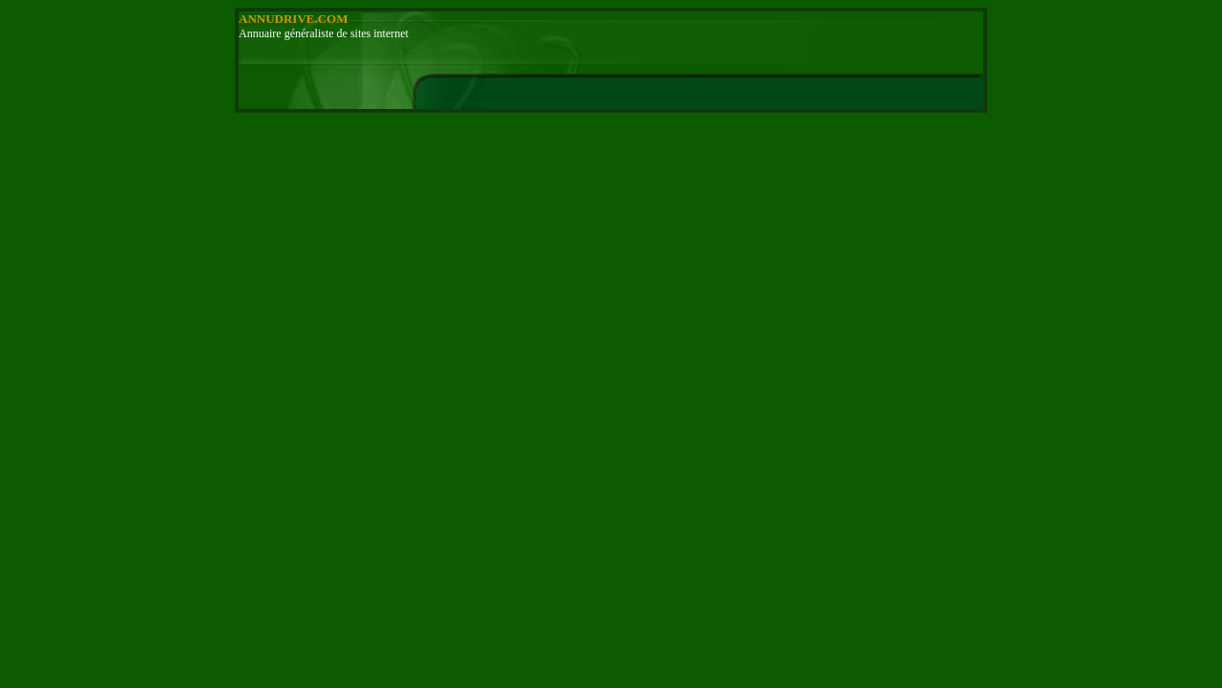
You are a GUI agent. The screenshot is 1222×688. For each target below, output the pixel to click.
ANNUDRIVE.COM (293, 18)
